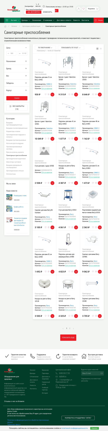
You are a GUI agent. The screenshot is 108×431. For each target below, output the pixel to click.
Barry (72, 172)
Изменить (47, 12)
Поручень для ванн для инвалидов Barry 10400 (66, 255)
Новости (76, 20)
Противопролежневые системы (14, 148)
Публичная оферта (13, 424)
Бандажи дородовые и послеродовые (14, 166)
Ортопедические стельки (15, 171)
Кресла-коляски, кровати (15, 152)
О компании (49, 20)
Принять (94, 428)
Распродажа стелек (20, 195)
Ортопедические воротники (16, 159)
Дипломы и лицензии (46, 378)
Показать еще (68, 338)
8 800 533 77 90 (38, 6)
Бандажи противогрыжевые (16, 140)
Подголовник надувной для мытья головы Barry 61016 (91, 211)
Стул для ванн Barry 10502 (67, 210)
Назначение (36, 20)
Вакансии (45, 370)
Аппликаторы (11, 174)
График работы (18, 207)
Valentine (73, 84)
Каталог (12, 20)
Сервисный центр (46, 383)
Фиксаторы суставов (13, 162)
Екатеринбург (29, 6)
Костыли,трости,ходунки (14, 143)
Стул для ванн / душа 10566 (44, 165)
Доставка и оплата (64, 20)
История (45, 393)
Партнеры (45, 373)
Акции (99, 20)
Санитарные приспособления (55, 26)
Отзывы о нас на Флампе (14, 401)
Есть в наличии (47, 88)
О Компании (34, 376)
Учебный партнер (45, 389)
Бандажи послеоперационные (16, 128)
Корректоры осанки (13, 131)
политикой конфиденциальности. (74, 428)
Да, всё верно (34, 12)
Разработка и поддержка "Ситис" (78, 418)
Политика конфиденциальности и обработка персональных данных (28, 421)
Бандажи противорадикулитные (14, 124)
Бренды (26, 20)
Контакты (85, 20)
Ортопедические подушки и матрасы (16, 136)
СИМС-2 (49, 84)
